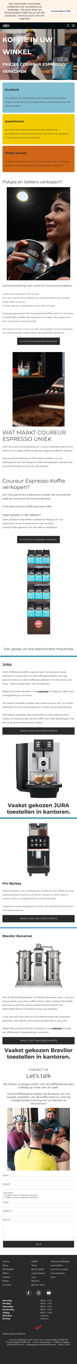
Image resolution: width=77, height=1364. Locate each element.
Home (5, 1261)
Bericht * (7, 1220)
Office (5, 1273)
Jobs (53, 1277)
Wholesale (8, 1269)
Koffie (29, 1261)
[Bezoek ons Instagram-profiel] (38, 1293)
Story (5, 1265)
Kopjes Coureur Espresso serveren (21, 1195)
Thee (29, 1265)
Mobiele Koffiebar (60, 1261)
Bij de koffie (32, 1269)
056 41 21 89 (64, 1344)
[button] (68, 26)
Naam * (6, 1175)
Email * (6, 1202)
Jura (28, 1277)
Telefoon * (7, 1211)
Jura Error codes (59, 1269)
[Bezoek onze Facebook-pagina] (28, 1293)
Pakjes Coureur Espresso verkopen (21, 1197)
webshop (43, 691)
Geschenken (33, 1273)
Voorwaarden (58, 1273)
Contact (6, 1285)
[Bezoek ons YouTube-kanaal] (48, 1293)
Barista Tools (33, 1285)
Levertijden (57, 1265)
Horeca (6, 1277)
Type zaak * (8, 1193)
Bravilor (30, 1281)
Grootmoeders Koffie (61, 11)
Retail (5, 1281)
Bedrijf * (7, 1184)
